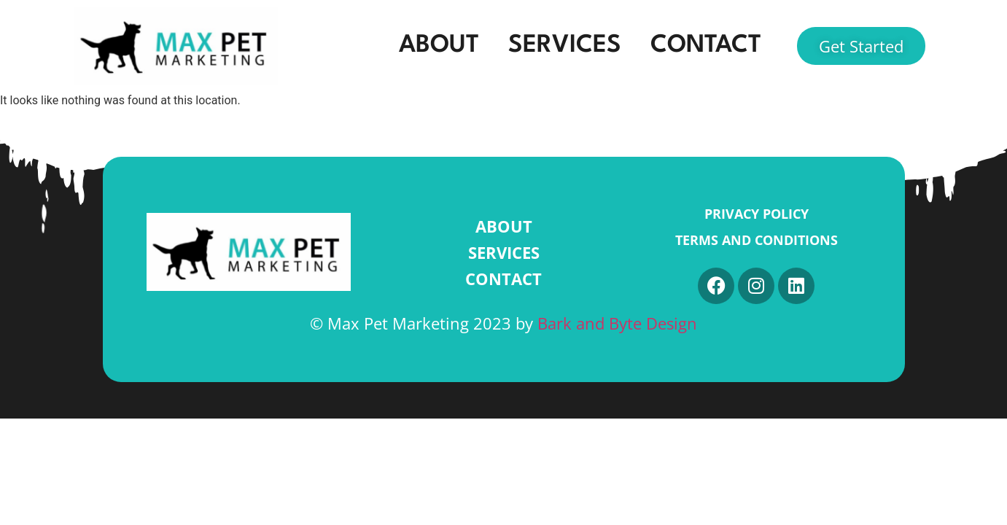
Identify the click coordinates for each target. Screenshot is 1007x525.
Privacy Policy (756, 213)
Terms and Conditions (756, 240)
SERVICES (564, 46)
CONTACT (705, 46)
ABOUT (439, 46)
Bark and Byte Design (617, 323)
